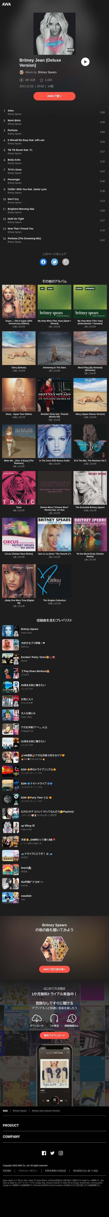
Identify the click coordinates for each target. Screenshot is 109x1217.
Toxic (18, 507)
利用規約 (7, 1171)
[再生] (85, 62)
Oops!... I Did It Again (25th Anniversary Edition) (18, 322)
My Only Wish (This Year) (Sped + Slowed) (54, 322)
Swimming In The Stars (54, 367)
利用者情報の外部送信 (55, 1171)
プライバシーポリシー (28, 1171)
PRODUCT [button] (11, 1125)
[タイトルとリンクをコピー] (65, 261)
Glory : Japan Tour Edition (19, 414)
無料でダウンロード (54, 1035)
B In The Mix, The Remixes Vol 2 (90, 460)
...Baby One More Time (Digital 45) (19, 601)
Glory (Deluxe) (19, 367)
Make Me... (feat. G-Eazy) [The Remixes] (19, 462)
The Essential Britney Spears (90, 507)
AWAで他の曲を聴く (54, 969)
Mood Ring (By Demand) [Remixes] (90, 368)
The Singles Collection (54, 600)
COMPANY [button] (11, 1136)
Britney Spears (47, 72)
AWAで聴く (54, 96)
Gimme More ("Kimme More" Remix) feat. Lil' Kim (54, 508)
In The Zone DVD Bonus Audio (54, 460)
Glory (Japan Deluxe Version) (90, 414)
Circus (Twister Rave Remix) (19, 554)
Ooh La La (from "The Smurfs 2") (54, 554)
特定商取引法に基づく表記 (85, 1171)
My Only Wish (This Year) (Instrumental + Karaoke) (90, 322)
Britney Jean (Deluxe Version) (46, 1111)
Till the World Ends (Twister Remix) (90, 555)
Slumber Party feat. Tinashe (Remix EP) (54, 415)
